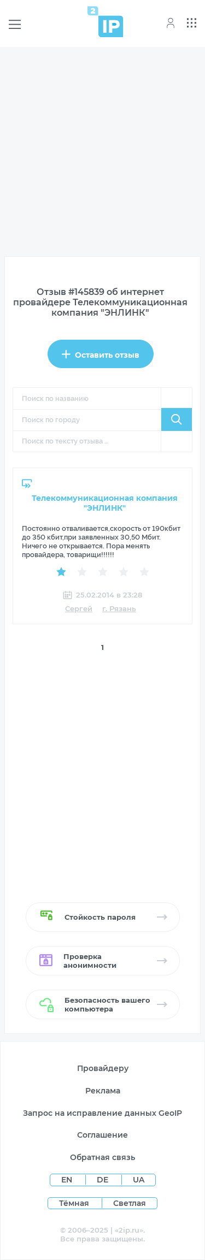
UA (138, 1180)
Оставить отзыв (100, 354)
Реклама (102, 1091)
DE (103, 1180)
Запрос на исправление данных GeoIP (102, 1113)
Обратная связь (102, 1157)
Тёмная (74, 1203)
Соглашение (102, 1135)
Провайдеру (102, 1068)
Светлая (129, 1203)
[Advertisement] (102, 153)
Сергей (78, 608)
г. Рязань (119, 608)
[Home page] (105, 21)
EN (67, 1180)
